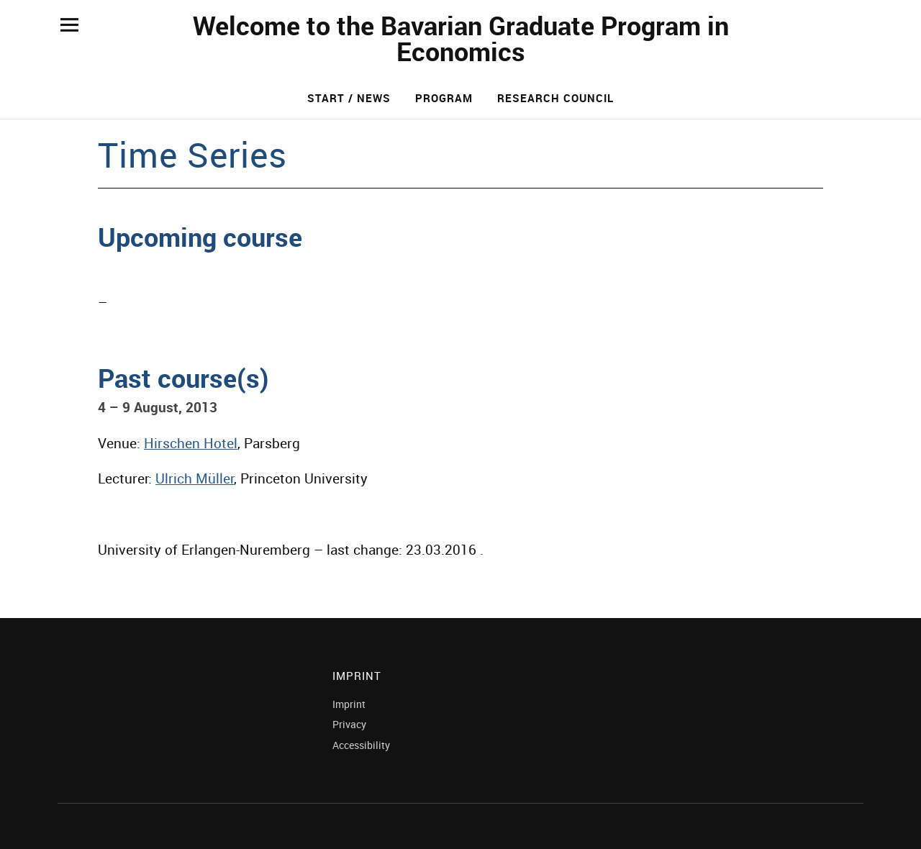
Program (444, 98)
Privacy (349, 724)
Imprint (349, 704)
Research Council (555, 98)
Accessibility (361, 745)
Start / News (349, 98)
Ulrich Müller (194, 478)
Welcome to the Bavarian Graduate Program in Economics (461, 38)
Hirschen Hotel (190, 443)
